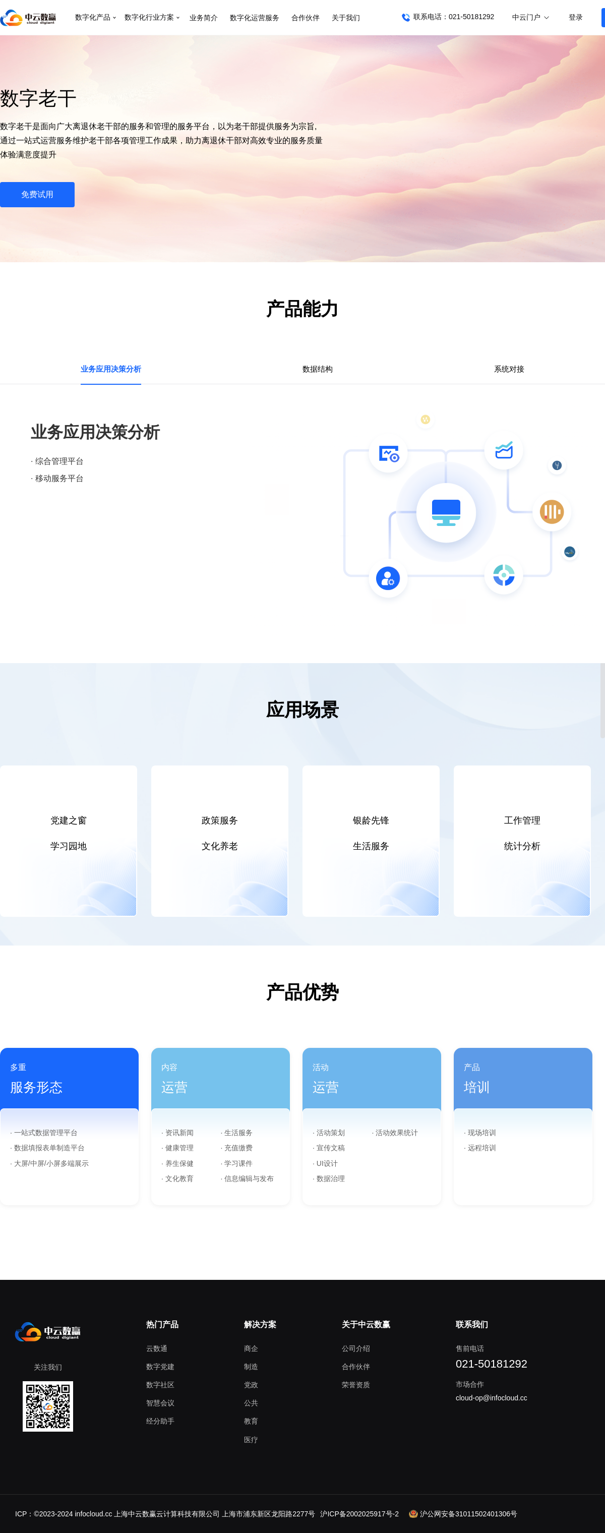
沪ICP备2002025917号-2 (359, 1514)
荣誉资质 (356, 1385)
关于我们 (346, 18)
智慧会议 (160, 1403)
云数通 (156, 1348)
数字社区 (160, 1385)
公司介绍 (356, 1348)
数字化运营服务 (254, 18)
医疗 (251, 1440)
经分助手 (160, 1421)
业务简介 (204, 18)
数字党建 (160, 1367)
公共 (251, 1403)
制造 (251, 1367)
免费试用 (37, 194)
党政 (251, 1385)
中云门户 (531, 17)
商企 (251, 1348)
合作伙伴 (305, 18)
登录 (576, 17)
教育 (251, 1421)
